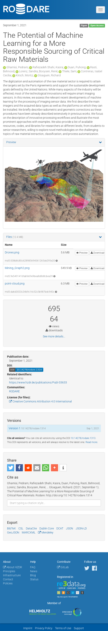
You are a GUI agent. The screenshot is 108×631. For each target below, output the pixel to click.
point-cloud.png (14, 283)
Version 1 (15, 428)
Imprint (27, 628)
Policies (8, 583)
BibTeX (11, 528)
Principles (9, 571)
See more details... (54, 336)
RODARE (14, 391)
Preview (11, 142)
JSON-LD (81, 528)
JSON (69, 528)
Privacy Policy (43, 628)
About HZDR (12, 567)
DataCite (31, 528)
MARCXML (28, 532)
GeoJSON (13, 532)
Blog (33, 575)
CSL (20, 528)
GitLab (63, 567)
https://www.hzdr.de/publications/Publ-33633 (38, 382)
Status (34, 579)
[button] (10, 467)
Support (79, 628)
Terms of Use (63, 628)
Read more (91, 442)
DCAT (59, 528)
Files (9, 236)
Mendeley (45, 532)
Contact (8, 579)
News (33, 571)
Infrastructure (12, 575)
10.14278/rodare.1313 (83, 438)
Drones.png (12, 252)
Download (97, 252)
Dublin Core (46, 528)
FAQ (32, 567)
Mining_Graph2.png (17, 268)
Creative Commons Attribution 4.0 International (40, 401)
